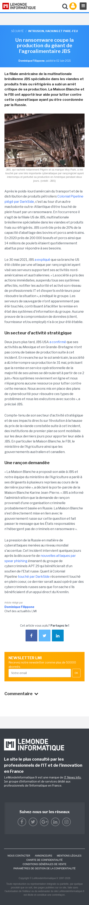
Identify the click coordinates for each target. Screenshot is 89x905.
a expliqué (42, 260)
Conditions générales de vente (44, 864)
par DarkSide (24, 202)
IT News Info (72, 777)
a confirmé (57, 342)
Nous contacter (19, 855)
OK (76, 673)
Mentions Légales (69, 855)
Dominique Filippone (19, 607)
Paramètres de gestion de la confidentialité (44, 868)
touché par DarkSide (34, 577)
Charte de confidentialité (44, 860)
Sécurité (17, 31)
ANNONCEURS (43, 855)
